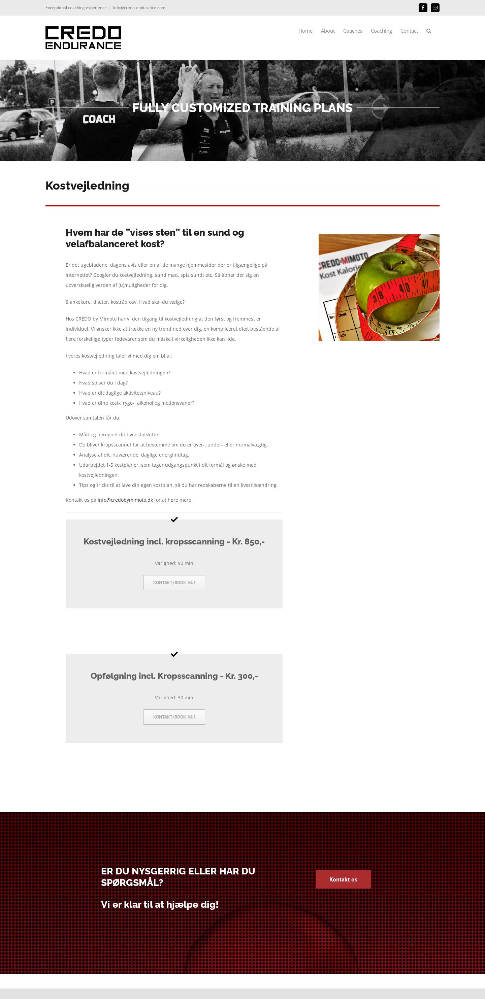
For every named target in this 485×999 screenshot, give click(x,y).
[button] (428, 30)
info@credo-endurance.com (139, 7)
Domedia (81, 985)
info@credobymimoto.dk (125, 500)
